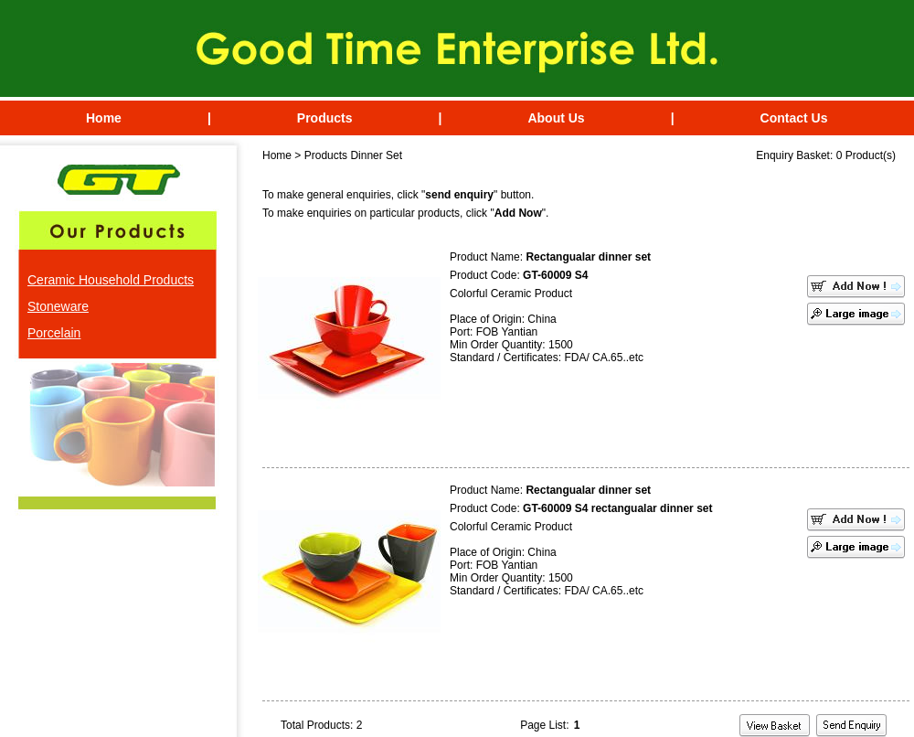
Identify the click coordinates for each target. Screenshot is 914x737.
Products (325, 118)
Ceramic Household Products (110, 279)
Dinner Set (376, 155)
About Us (555, 118)
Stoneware (58, 306)
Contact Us (794, 118)
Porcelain (53, 333)
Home (104, 118)
